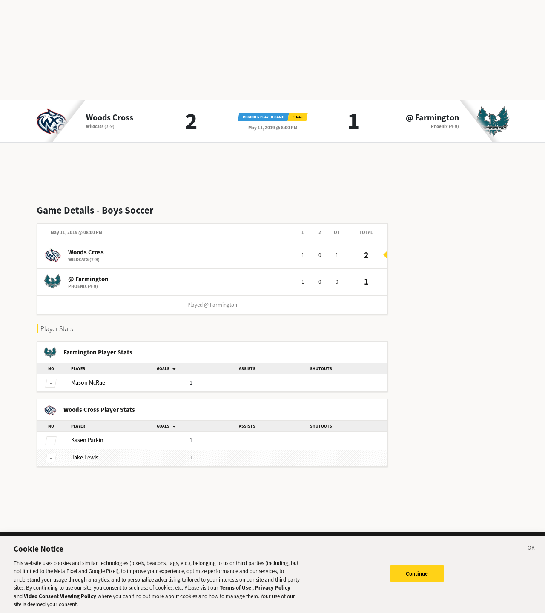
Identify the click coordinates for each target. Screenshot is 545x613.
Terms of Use (235, 591)
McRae (88, 383)
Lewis (84, 457)
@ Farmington (432, 117)
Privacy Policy (272, 591)
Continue (417, 577)
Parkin (87, 440)
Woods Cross (109, 117)
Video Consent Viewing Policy (60, 599)
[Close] (531, 552)
